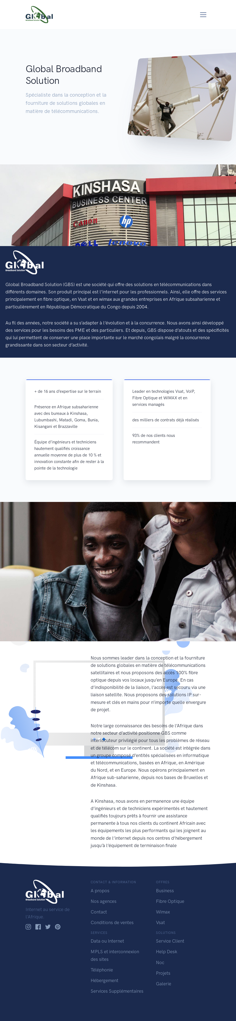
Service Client (170, 941)
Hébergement (104, 980)
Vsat (160, 922)
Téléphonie (102, 970)
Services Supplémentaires (117, 991)
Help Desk (166, 951)
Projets (163, 973)
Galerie (163, 983)
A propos (100, 890)
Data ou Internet (107, 941)
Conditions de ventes (112, 922)
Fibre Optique (170, 901)
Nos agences (104, 901)
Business (165, 890)
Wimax (163, 912)
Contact (99, 912)
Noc (160, 962)
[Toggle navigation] (203, 15)
